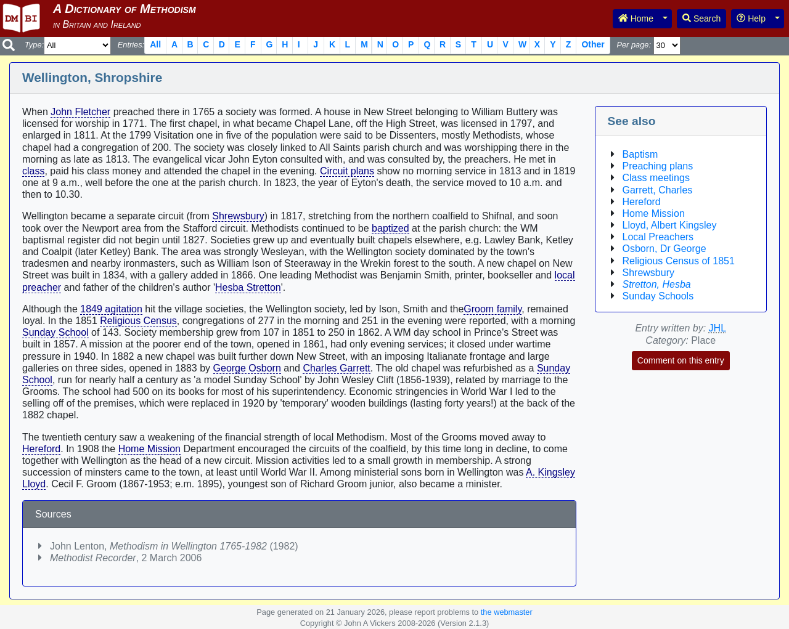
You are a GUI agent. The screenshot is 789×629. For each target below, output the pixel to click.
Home (635, 18)
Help (751, 18)
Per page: (633, 44)
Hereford (41, 449)
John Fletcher (80, 112)
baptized (390, 228)
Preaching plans (658, 166)
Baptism (640, 154)
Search (701, 18)
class (33, 171)
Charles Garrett (336, 368)
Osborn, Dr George (664, 248)
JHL (717, 328)
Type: (34, 44)
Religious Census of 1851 (679, 261)
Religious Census (138, 320)
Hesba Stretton (248, 287)
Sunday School (55, 332)
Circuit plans (347, 171)
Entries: (131, 44)
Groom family (492, 309)
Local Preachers (658, 237)
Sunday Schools (658, 296)
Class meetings (656, 177)
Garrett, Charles (658, 190)
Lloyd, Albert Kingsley (670, 225)
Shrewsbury (238, 216)
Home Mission (149, 449)
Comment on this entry (680, 360)
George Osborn (247, 368)
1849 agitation (111, 309)
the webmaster (507, 612)
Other (592, 44)
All (155, 44)
